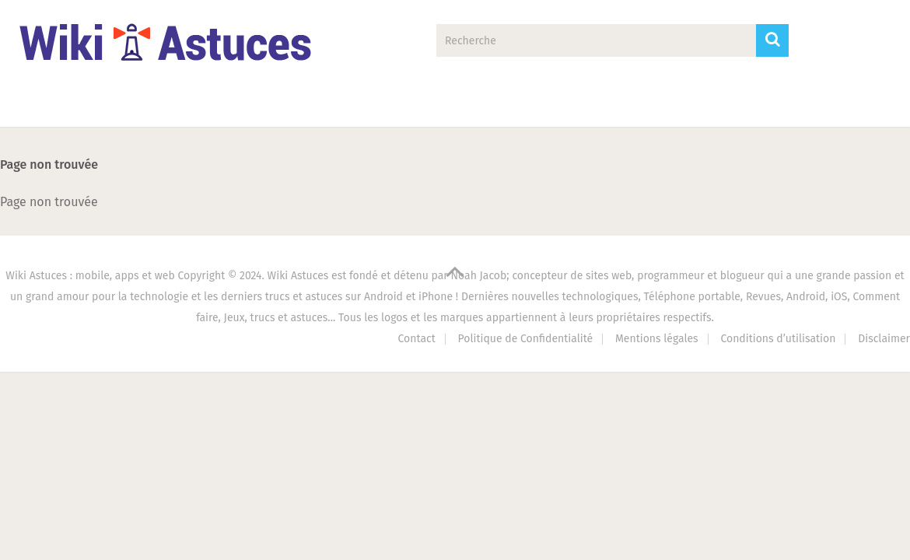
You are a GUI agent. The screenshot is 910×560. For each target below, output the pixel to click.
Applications (169, 105)
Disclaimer (884, 338)
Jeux (402, 105)
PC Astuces (511, 105)
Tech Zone (295, 105)
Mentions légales (656, 338)
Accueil (52, 105)
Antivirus (633, 105)
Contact (744, 105)
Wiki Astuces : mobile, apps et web (89, 275)
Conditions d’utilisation (777, 338)
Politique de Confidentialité (525, 338)
